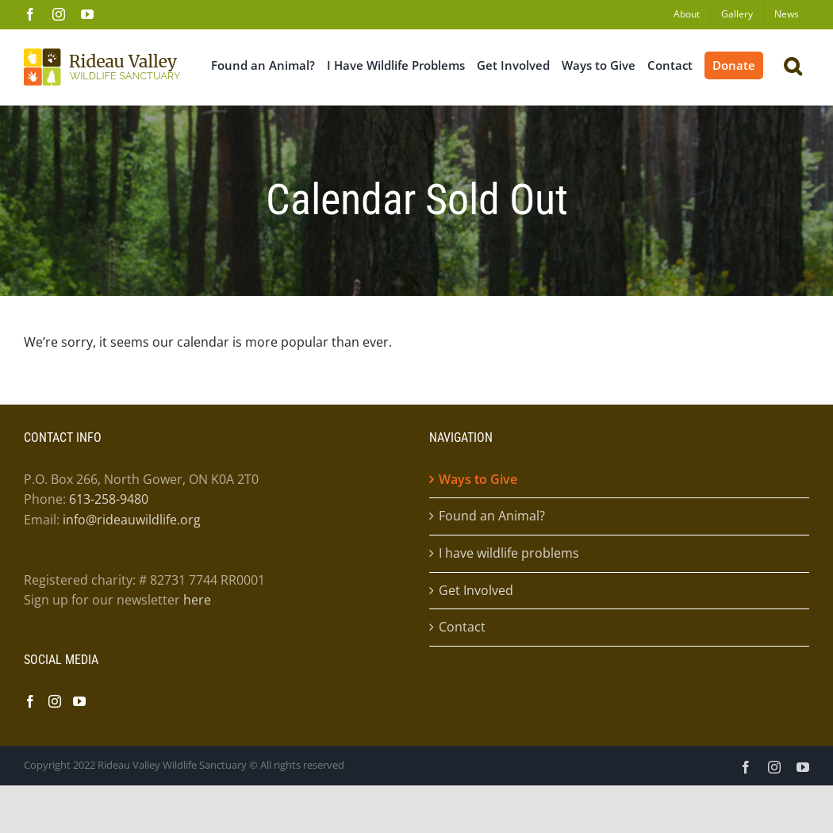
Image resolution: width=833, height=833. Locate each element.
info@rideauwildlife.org (132, 519)
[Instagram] (54, 701)
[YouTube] (79, 701)
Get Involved (476, 590)
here (197, 599)
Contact (462, 626)
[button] (792, 64)
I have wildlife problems (509, 553)
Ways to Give (478, 479)
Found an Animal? (492, 515)
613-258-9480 (108, 499)
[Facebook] (30, 701)
